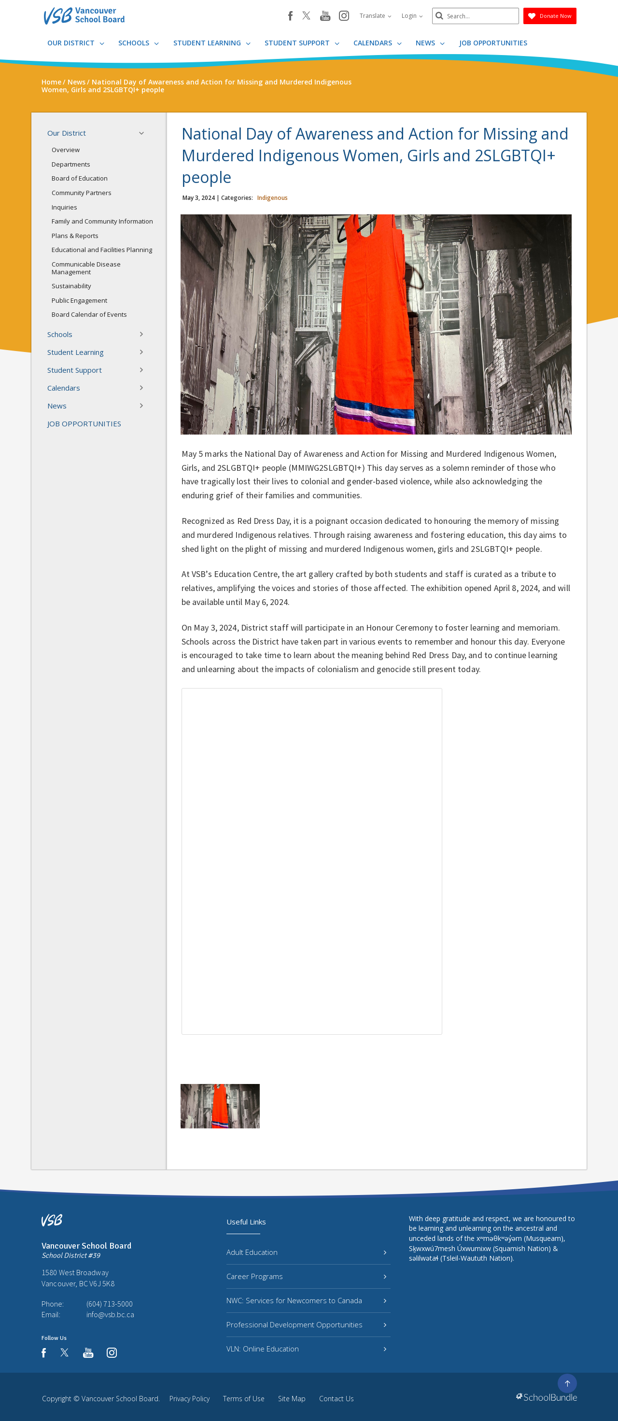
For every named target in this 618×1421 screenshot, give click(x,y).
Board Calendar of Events (89, 314)
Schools (138, 42)
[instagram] (344, 16)
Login (412, 16)
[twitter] (306, 16)
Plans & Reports (75, 235)
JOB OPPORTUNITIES (493, 42)
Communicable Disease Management (86, 268)
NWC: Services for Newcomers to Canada (306, 1300)
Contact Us (336, 1398)
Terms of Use (244, 1398)
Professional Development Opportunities (306, 1324)
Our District (75, 42)
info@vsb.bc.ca (110, 1314)
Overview (66, 149)
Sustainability (71, 285)
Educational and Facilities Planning (102, 249)
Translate (376, 16)
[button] (144, 133)
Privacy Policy (189, 1398)
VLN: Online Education (306, 1348)
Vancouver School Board (120, 1398)
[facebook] (290, 16)
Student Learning (212, 42)
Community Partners (82, 192)
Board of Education (80, 178)
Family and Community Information (102, 221)
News (430, 42)
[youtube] (325, 16)
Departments (71, 164)
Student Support (302, 42)
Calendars (377, 42)
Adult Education (306, 1252)
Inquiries (64, 207)
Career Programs (306, 1276)
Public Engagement (79, 300)
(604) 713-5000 (109, 1303)
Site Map (292, 1398)
